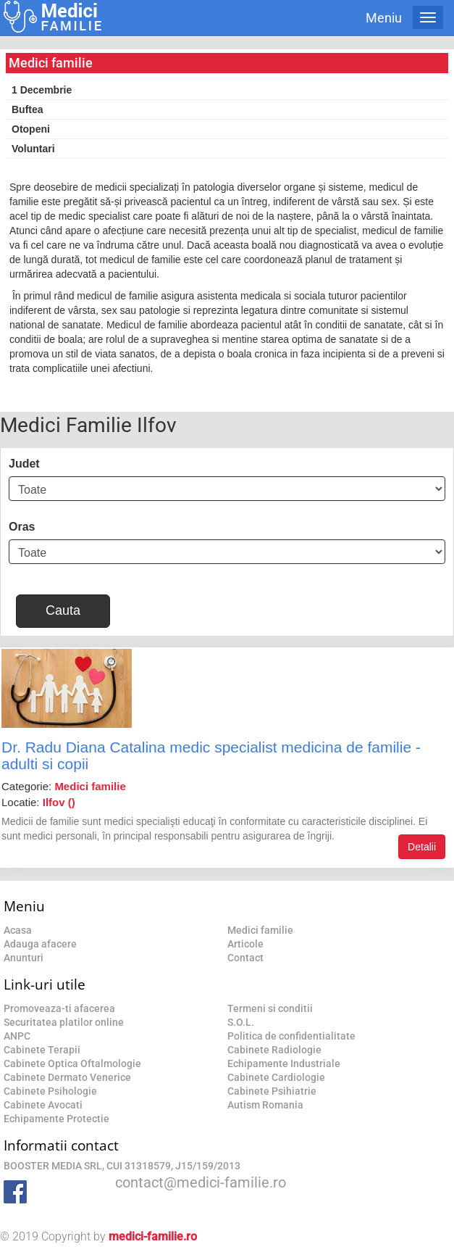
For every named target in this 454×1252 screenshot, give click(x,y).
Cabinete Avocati (43, 1105)
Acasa (18, 930)
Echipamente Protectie (56, 1119)
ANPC (17, 1036)
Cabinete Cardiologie (276, 1077)
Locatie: (38, 802)
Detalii (422, 847)
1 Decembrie (42, 90)
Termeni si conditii (270, 1008)
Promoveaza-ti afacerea (59, 1008)
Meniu (384, 17)
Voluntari (33, 148)
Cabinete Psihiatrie (271, 1091)
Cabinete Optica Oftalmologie (72, 1063)
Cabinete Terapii (42, 1050)
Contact (245, 958)
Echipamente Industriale (283, 1063)
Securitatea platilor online (64, 1022)
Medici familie (260, 930)
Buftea (27, 109)
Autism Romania (265, 1105)
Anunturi (23, 958)
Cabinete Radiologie (274, 1050)
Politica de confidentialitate (291, 1036)
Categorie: (63, 786)
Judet (24, 463)
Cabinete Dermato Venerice (67, 1077)
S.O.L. (240, 1022)
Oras (22, 527)
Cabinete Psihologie (50, 1091)
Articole (245, 944)
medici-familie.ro (153, 1236)
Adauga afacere (40, 944)
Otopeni (31, 129)
